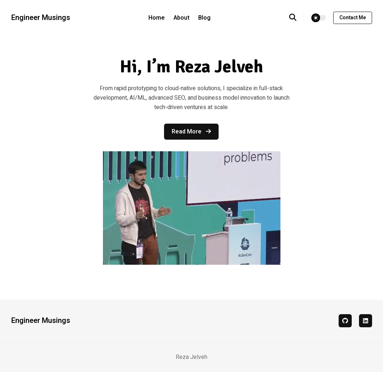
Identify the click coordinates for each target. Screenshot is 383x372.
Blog (204, 17)
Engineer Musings (40, 18)
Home (156, 17)
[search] (296, 18)
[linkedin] (365, 320)
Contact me (352, 17)
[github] (345, 320)
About (181, 17)
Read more (191, 131)
